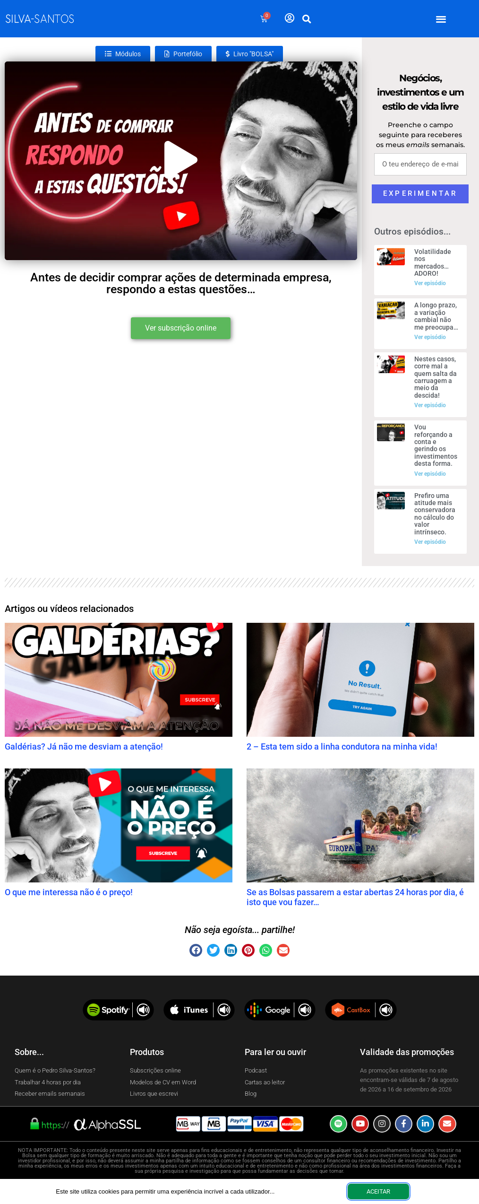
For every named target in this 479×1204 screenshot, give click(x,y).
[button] (441, 18)
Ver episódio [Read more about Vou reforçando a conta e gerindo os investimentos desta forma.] (430, 474)
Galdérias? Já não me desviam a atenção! (84, 746)
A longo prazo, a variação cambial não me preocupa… (436, 316)
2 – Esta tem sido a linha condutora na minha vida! (342, 746)
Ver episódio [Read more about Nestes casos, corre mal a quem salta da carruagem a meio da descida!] (430, 405)
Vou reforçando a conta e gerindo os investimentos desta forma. (435, 445)
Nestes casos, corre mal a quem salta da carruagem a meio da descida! (435, 377)
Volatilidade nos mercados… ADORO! (432, 262)
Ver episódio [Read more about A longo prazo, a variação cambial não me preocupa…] (430, 337)
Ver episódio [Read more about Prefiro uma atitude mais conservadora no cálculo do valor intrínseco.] (430, 542)
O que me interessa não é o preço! (69, 892)
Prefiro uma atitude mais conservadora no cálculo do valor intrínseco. (434, 514)
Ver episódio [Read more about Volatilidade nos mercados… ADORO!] (430, 283)
